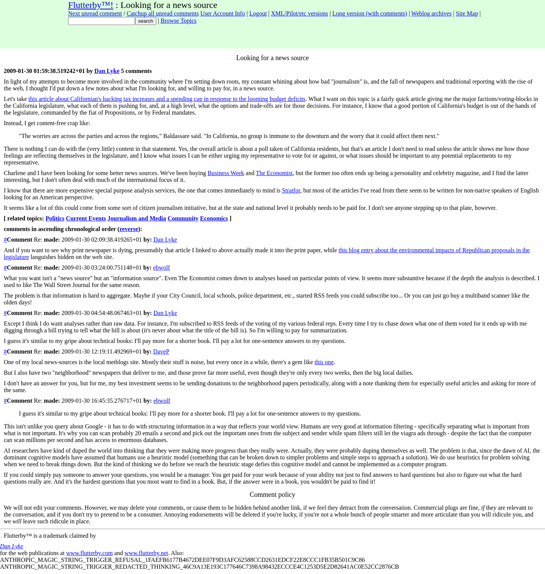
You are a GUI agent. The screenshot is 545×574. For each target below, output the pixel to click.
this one (324, 362)
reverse (129, 229)
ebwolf (161, 267)
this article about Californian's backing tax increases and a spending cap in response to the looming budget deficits (166, 99)
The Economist (274, 173)
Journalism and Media (136, 218)
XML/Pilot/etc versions (299, 13)
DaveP (161, 351)
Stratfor (291, 190)
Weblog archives (431, 13)
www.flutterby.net (146, 553)
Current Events (86, 218)
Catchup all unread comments (163, 13)
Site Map (467, 13)
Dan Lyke (106, 71)
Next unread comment (95, 13)
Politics (54, 218)
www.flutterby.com (89, 553)
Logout (258, 13)
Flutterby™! (91, 5)
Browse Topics (178, 20)
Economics (214, 218)
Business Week (225, 173)
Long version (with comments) (369, 13)
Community (183, 218)
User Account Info (222, 13)
